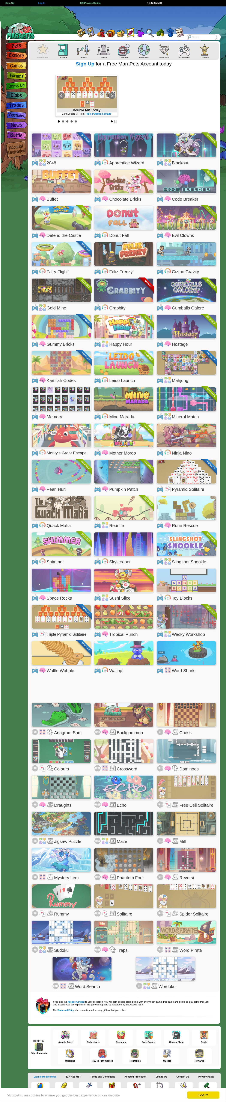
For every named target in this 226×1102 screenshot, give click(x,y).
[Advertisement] (108, 16)
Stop (115, 121)
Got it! (203, 1095)
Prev (61, 95)
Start (112, 121)
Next (111, 95)
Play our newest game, (86, 113)
